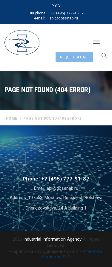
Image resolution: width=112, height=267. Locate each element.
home (11, 118)
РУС (56, 6)
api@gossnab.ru (64, 18)
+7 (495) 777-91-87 (67, 13)
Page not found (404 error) (52, 118)
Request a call (74, 57)
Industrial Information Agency (52, 239)
